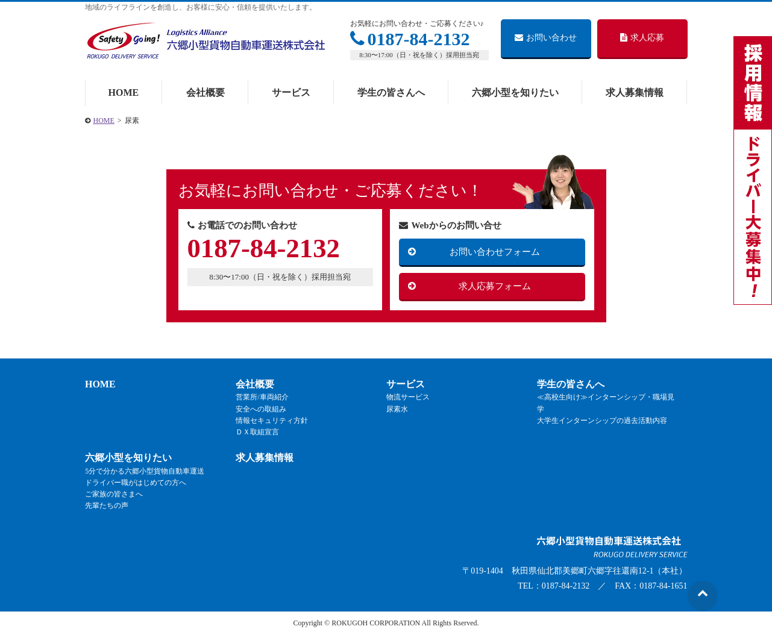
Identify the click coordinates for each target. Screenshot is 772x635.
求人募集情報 (635, 92)
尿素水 (397, 409)
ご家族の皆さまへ (114, 494)
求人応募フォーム (495, 286)
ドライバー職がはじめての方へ (135, 482)
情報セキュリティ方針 (272, 420)
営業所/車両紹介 (262, 397)
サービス (291, 92)
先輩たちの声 (106, 506)
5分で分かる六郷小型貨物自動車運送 (144, 471)
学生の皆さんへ (391, 92)
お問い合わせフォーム (495, 252)
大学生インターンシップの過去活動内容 (602, 420)
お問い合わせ (546, 37)
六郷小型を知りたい (515, 92)
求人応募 (642, 37)
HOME (123, 92)
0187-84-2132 (410, 39)
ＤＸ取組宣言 (257, 432)
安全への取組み (261, 409)
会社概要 (205, 92)
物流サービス (408, 397)
